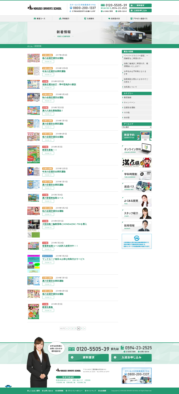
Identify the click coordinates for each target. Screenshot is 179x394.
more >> (48, 61)
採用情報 (60, 391)
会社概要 (103, 391)
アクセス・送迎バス (139, 19)
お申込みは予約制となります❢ (135, 72)
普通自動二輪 (70, 382)
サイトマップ (91, 391)
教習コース (39, 19)
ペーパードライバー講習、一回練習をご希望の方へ (136, 57)
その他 (127, 112)
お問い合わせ (48, 391)
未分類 (127, 117)
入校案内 (89, 19)
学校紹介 (64, 19)
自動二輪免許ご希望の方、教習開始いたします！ (136, 64)
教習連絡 (127, 97)
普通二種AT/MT (77, 380)
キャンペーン (129, 102)
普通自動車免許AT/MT (63, 380)
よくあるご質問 (34, 391)
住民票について (130, 87)
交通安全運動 (129, 107)
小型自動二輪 (60, 382)
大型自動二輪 (81, 382)
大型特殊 (87, 380)
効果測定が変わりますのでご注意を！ (136, 80)
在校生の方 (114, 19)
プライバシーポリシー (75, 391)
